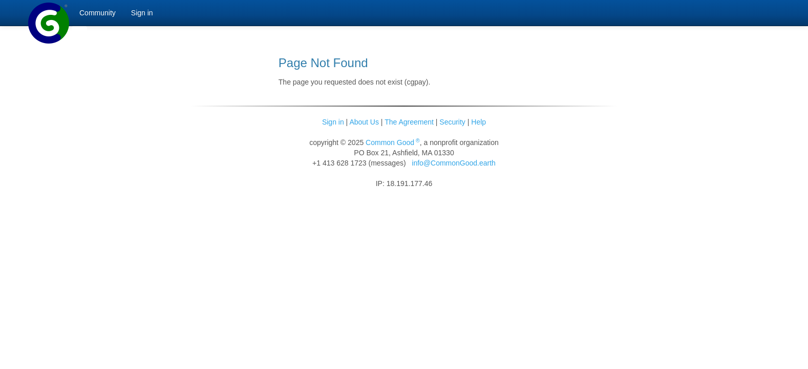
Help (478, 122)
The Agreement (409, 122)
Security (452, 122)
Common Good (393, 142)
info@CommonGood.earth (454, 163)
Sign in (333, 122)
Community (97, 13)
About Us (364, 122)
